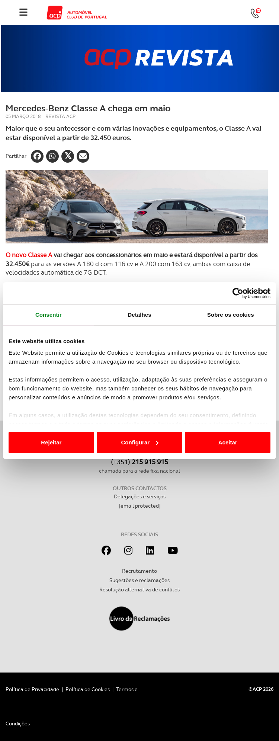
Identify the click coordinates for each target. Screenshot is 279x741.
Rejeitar (51, 442)
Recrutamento (139, 571)
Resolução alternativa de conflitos (139, 589)
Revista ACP (60, 116)
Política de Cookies (87, 689)
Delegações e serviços (140, 496)
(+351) (139, 461)
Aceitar (227, 442)
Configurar (139, 442)
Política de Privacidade (32, 689)
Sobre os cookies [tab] (230, 315)
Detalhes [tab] (139, 315)
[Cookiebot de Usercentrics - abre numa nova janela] (237, 293)
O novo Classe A (29, 255)
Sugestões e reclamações (139, 580)
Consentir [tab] (48, 315)
